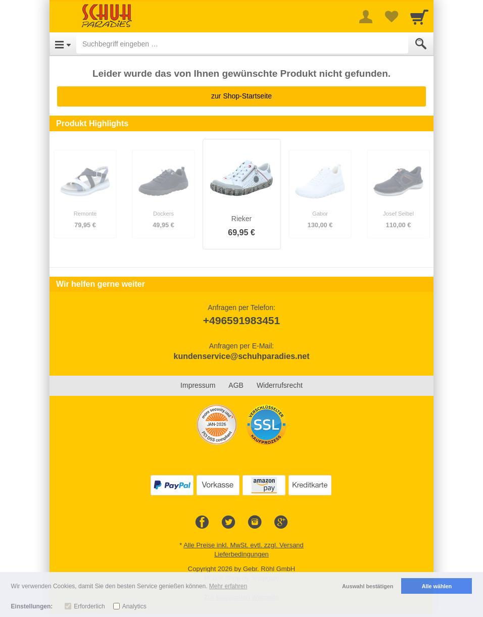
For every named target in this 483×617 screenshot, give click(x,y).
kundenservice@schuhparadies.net (241, 356)
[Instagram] (255, 522)
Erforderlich (89, 606)
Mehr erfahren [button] (228, 586)
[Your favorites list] (391, 16)
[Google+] (281, 522)
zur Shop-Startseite (241, 96)
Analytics (134, 606)
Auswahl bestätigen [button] (367, 586)
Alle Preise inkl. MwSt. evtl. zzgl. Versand (243, 545)
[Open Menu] (63, 44)
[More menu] (365, 16)
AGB (236, 385)
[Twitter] (228, 522)
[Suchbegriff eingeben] (242, 44)
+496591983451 (241, 320)
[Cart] (419, 16)
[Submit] (421, 43)
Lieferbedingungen (241, 554)
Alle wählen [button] (437, 586)
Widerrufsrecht (280, 385)
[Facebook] (202, 522)
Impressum (197, 385)
